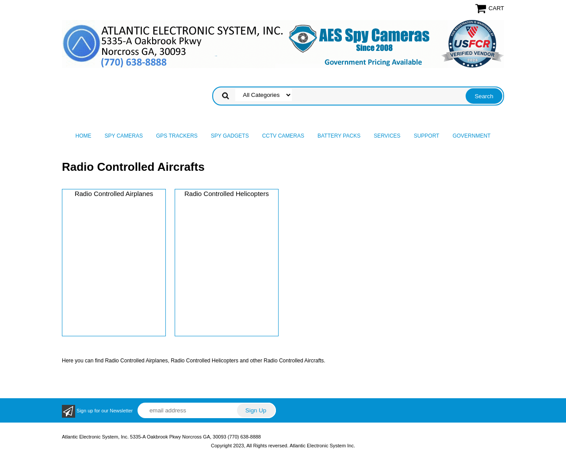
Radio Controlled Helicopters (226, 193)
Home (84, 136)
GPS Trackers (177, 136)
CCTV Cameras (283, 136)
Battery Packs (338, 136)
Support (427, 136)
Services (387, 136)
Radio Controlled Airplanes (114, 193)
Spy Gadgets (230, 136)
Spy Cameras (124, 136)
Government (471, 136)
